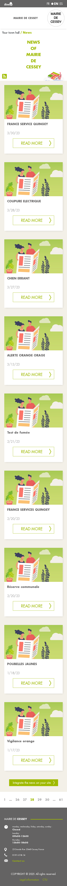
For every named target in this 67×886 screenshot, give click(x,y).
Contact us (18, 861)
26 (17, 799)
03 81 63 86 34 (18, 855)
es (61, 4)
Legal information (29, 879)
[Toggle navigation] (5, 18)
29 (40, 799)
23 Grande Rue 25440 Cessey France (28, 849)
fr (48, 4)
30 (47, 799)
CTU (45, 879)
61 (61, 799)
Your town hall (10, 32)
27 (25, 799)
